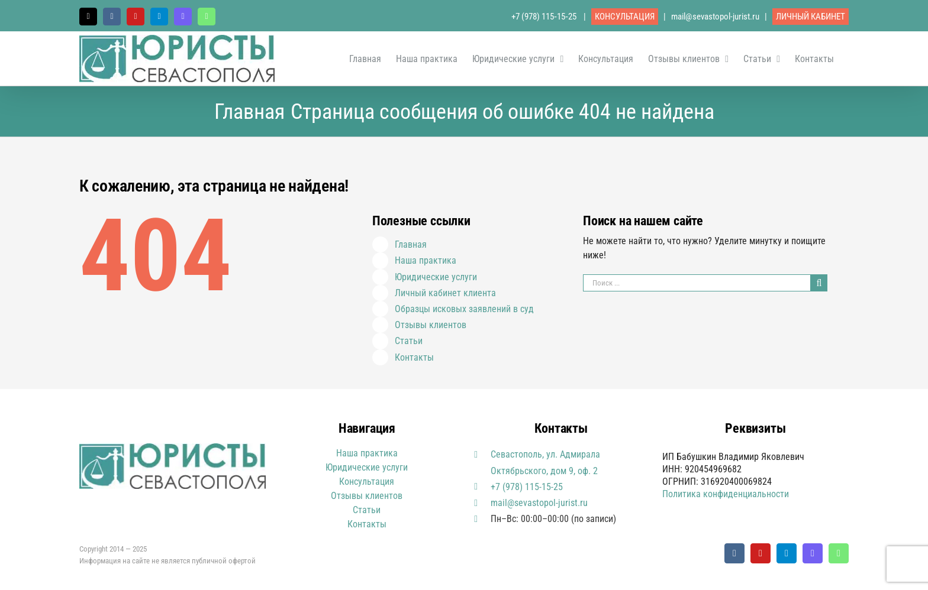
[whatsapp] (839, 553)
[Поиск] (818, 282)
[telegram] (786, 553)
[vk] (734, 553)
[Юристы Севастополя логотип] (172, 447)
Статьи (409, 340)
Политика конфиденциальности (725, 494)
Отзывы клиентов (430, 324)
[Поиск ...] (696, 282)
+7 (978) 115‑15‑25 (544, 16)
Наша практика (425, 260)
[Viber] (813, 553)
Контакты (414, 357)
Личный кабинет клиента (445, 293)
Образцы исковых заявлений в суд (464, 309)
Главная (411, 244)
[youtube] (760, 553)
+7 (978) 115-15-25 (527, 486)
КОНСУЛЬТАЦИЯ (625, 16)
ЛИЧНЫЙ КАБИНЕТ (810, 16)
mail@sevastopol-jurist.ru (715, 16)
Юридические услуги (436, 277)
